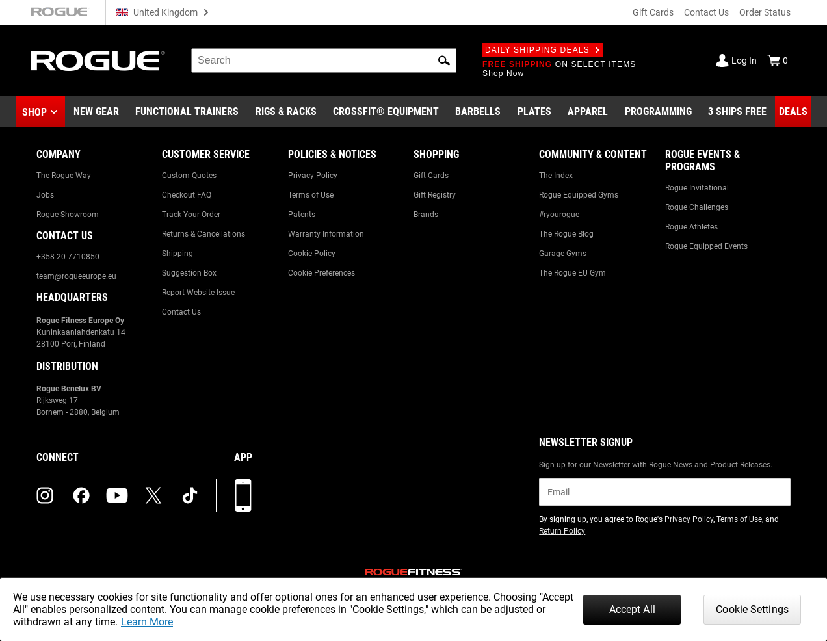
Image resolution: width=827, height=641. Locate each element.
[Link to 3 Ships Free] (737, 111)
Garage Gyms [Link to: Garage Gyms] (562, 253)
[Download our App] (243, 495)
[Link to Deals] (793, 111)
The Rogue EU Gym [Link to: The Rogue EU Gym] (572, 273)
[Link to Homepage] (98, 60)
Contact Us (706, 12)
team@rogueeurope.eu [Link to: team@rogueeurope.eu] (76, 276)
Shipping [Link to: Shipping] (177, 253)
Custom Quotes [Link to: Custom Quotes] (189, 175)
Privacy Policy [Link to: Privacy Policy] (312, 175)
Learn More (147, 622)
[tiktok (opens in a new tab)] (190, 495)
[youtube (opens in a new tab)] (117, 495)
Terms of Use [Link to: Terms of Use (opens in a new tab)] (739, 519)
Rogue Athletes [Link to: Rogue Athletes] (691, 226)
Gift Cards (653, 12)
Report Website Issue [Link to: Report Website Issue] (198, 292)
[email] (665, 492)
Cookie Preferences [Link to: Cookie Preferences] (321, 273)
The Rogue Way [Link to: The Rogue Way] (63, 175)
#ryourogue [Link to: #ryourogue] (559, 214)
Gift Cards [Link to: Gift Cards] (431, 175)
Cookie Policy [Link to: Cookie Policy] (311, 253)
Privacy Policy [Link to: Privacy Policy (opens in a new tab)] (688, 519)
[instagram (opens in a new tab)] (45, 495)
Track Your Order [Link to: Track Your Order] (191, 214)
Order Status (765, 12)
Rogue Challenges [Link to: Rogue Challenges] (696, 207)
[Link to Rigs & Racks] (286, 111)
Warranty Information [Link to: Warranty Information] (326, 234)
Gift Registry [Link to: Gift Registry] (435, 195)
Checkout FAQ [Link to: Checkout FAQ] (186, 195)
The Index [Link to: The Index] (556, 175)
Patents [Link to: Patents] (301, 214)
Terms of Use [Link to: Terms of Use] (311, 195)
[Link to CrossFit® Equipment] (386, 111)
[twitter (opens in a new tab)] (153, 495)
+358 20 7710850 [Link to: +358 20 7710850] (67, 256)
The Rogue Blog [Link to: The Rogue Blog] (566, 234)
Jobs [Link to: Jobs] (45, 195)
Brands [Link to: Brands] (426, 214)
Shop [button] (34, 112)
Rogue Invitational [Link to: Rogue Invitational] (697, 187)
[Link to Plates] (534, 111)
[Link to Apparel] (588, 111)
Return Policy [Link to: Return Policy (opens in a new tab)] (562, 531)
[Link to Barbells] (478, 111)
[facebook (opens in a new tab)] (81, 495)
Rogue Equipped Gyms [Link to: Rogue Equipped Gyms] (578, 195)
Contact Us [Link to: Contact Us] (181, 312)
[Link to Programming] (658, 111)
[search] (323, 60)
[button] (444, 60)
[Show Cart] (777, 60)
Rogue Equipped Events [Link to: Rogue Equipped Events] (706, 246)
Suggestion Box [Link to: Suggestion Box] (189, 273)
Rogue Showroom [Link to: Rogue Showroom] (67, 214)
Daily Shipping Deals (542, 50)
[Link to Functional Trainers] (187, 111)
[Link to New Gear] (96, 111)
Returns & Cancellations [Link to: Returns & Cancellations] (203, 234)
